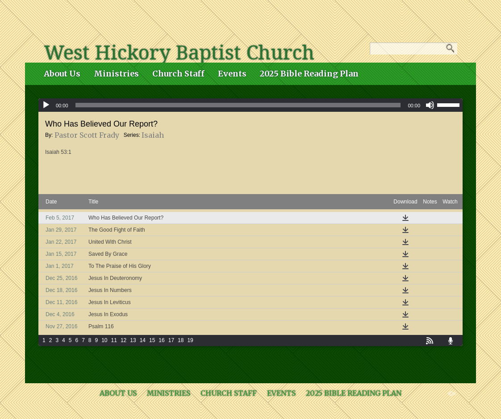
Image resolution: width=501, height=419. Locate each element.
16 (161, 340)
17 (171, 340)
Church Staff (178, 73)
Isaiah (153, 135)
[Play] (46, 105)
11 (114, 340)
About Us (62, 73)
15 (152, 340)
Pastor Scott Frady (86, 135)
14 (143, 340)
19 (190, 340)
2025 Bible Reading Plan (309, 73)
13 (133, 340)
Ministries (116, 73)
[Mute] (430, 105)
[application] (250, 105)
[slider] (238, 105)
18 (181, 340)
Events (232, 73)
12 (123, 340)
